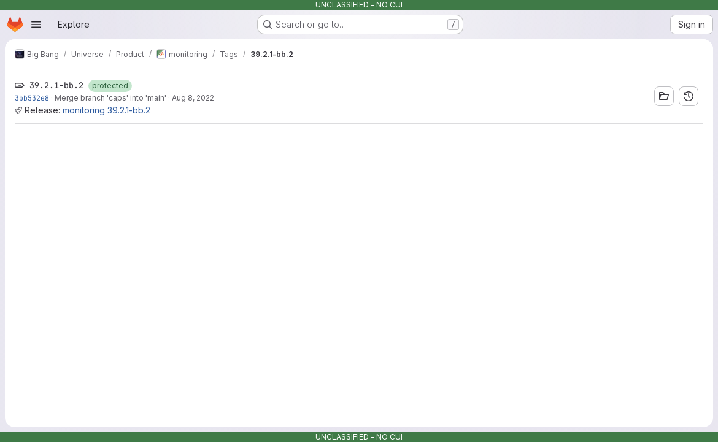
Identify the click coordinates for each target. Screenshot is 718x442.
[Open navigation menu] (36, 24)
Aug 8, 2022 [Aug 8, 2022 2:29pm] (193, 97)
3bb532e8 (32, 97)
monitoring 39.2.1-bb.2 (106, 110)
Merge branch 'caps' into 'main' (110, 97)
